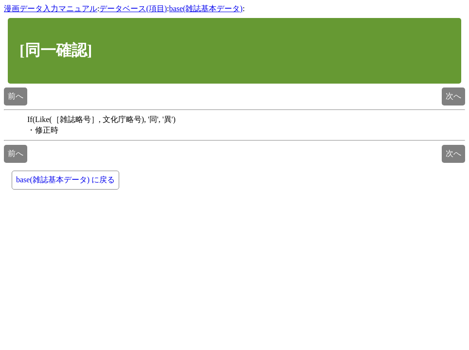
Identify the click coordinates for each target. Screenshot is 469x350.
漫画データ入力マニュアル (50, 8)
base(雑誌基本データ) (206, 8)
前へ (15, 96)
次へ (453, 96)
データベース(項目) (133, 8)
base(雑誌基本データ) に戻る (65, 179)
